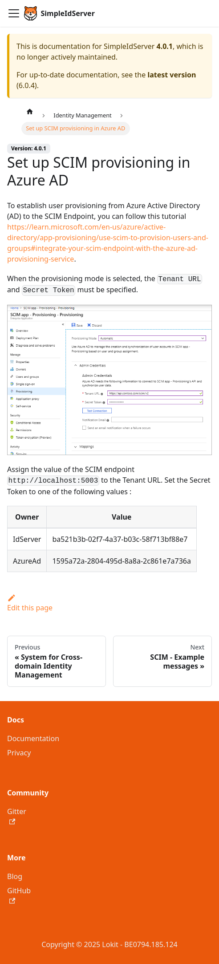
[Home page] (29, 111)
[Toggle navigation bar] (13, 13)
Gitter (16, 816)
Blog (14, 876)
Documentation (33, 738)
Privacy (19, 753)
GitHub (19, 895)
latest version (171, 75)
